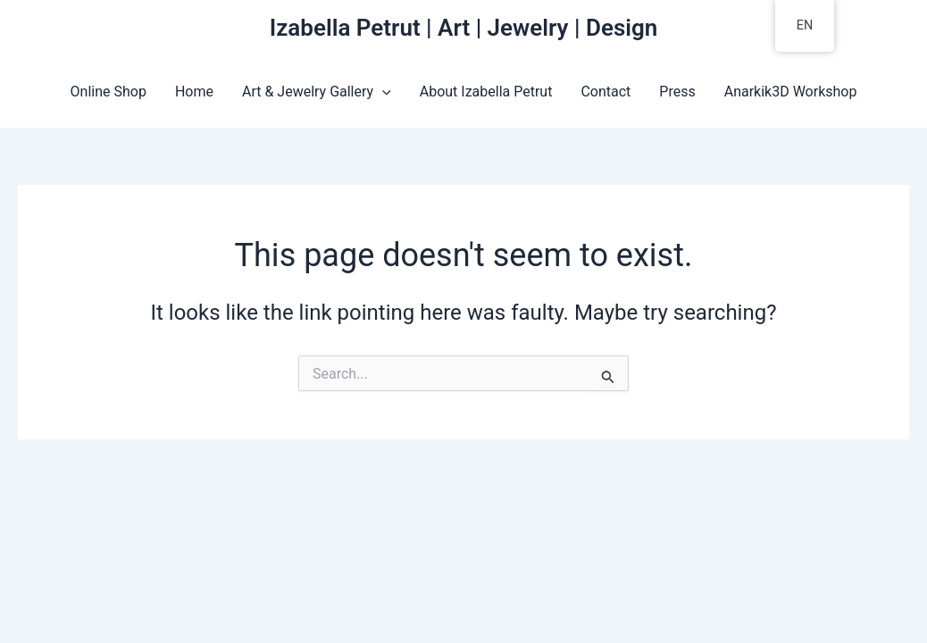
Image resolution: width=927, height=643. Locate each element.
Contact (605, 91)
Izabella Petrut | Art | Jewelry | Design (464, 27)
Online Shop (108, 91)
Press (677, 91)
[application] (382, 92)
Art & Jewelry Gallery (316, 92)
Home (194, 91)
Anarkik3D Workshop (790, 91)
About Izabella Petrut (486, 91)
